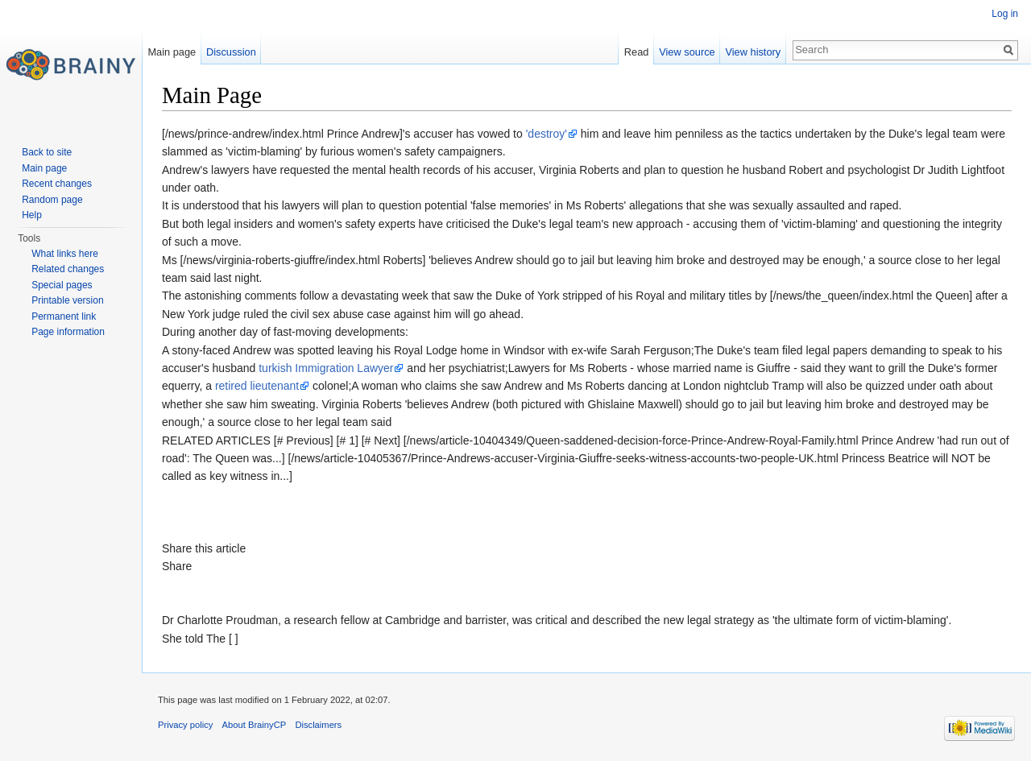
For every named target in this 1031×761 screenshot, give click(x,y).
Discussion (231, 52)
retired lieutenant (257, 385)
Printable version (67, 300)
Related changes (67, 269)
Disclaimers (318, 725)
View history (752, 52)
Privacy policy (185, 725)
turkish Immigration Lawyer (326, 368)
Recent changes (57, 183)
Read (636, 52)
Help (32, 215)
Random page (52, 199)
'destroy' (546, 133)
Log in (1005, 13)
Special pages (61, 285)
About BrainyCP (254, 725)
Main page (171, 52)
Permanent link (63, 316)
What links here (64, 253)
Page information (68, 331)
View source (686, 52)
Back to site (47, 152)
